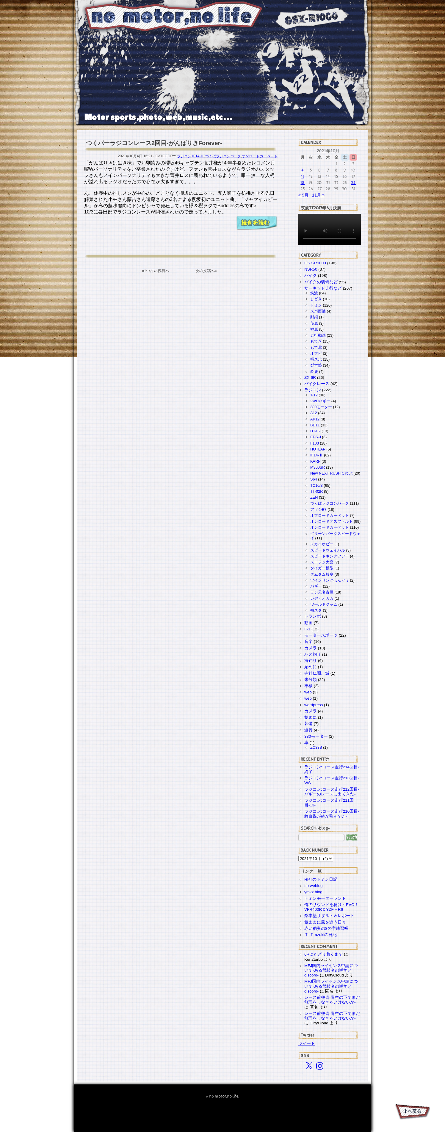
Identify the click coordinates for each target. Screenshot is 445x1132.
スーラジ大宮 (321, 562)
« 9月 (303, 195)
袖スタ (316, 610)
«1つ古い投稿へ (155, 271)
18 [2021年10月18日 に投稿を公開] (302, 182)
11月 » (318, 195)
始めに (310, 667)
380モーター (321, 407)
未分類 (310, 679)
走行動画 (318, 335)
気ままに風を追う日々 (325, 922)
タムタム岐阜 (321, 574)
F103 (314, 443)
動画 (308, 623)
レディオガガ (321, 598)
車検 (308, 686)
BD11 (315, 425)
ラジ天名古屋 (321, 592)
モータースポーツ (321, 635)
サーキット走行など (323, 288)
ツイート (306, 1043)
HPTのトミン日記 (320, 879)
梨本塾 (316, 365)
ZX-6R (310, 377)
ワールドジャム (323, 604)
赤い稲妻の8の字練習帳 (326, 928)
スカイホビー (321, 544)
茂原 (314, 323)
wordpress (313, 705)
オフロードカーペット (329, 515)
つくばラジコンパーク (223, 156)
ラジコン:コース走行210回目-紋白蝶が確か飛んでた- (331, 813)
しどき (316, 299)
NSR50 (310, 269)
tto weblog (313, 885)
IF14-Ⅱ (198, 156)
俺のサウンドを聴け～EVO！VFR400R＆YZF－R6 (331, 907)
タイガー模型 (321, 568)
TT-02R (316, 491)
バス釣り (312, 654)
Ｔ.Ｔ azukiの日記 (320, 934)
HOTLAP (317, 449)
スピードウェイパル (327, 550)
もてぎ (316, 341)
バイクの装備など (321, 282)
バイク (310, 275)
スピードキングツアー (329, 556)
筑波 (314, 293)
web (308, 692)
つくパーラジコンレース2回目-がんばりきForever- (154, 143)
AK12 (314, 419)
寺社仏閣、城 (316, 673)
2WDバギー (320, 401)
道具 (308, 730)
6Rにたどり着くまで (323, 954)
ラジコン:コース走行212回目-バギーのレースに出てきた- (331, 791)
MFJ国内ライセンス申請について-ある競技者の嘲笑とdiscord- (331, 970)
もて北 (316, 347)
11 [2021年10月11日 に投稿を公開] (302, 176)
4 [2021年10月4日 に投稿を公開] (302, 170)
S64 (313, 479)
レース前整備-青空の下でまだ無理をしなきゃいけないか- (332, 999)
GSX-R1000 (315, 263)
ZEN (314, 497)
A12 (313, 413)
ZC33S (316, 747)
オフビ (316, 353)
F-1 (307, 629)
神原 (314, 329)
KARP (315, 461)
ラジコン (184, 156)
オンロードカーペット (260, 156)
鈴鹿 (314, 371)
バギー (316, 586)
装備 (308, 723)
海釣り (310, 660)
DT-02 (315, 431)
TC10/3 (316, 485)
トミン (316, 305)
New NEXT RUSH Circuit (331, 473)
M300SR (317, 467)
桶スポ (316, 359)
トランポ (312, 616)
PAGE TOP (412, 1112)
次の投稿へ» (206, 271)
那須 (314, 317)
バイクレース (316, 383)
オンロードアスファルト (331, 521)
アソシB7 (318, 509)
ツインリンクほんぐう (329, 580)
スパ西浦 (318, 311)
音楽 (308, 641)
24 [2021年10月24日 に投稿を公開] (353, 182)
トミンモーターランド (325, 898)
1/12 (314, 395)
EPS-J (315, 437)
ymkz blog (313, 892)
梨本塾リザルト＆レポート (329, 915)
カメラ (310, 648)
